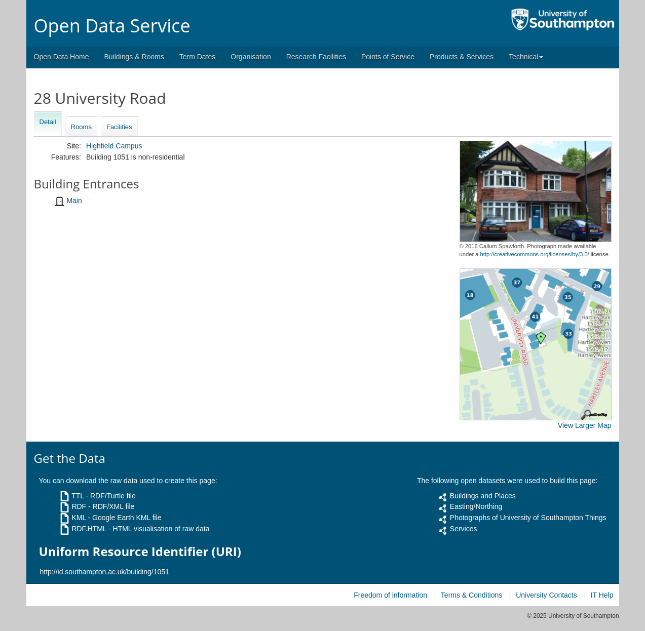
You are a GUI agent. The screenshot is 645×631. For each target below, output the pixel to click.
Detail (48, 122)
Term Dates (197, 57)
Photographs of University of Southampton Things (528, 518)
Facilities (119, 127)
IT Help (602, 595)
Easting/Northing (476, 506)
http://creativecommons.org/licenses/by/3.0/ (534, 254)
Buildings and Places (483, 496)
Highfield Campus (114, 146)
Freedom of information (390, 595)
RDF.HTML (88, 529)
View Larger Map (585, 425)
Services (463, 529)
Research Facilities (316, 57)
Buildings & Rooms (134, 57)
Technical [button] (526, 57)
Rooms (81, 127)
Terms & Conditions (471, 595)
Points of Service (387, 57)
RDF (78, 506)
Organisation (251, 57)
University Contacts (546, 595)
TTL (77, 496)
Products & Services (462, 57)
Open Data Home (61, 57)
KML (78, 518)
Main (74, 200)
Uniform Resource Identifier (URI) (140, 551)
